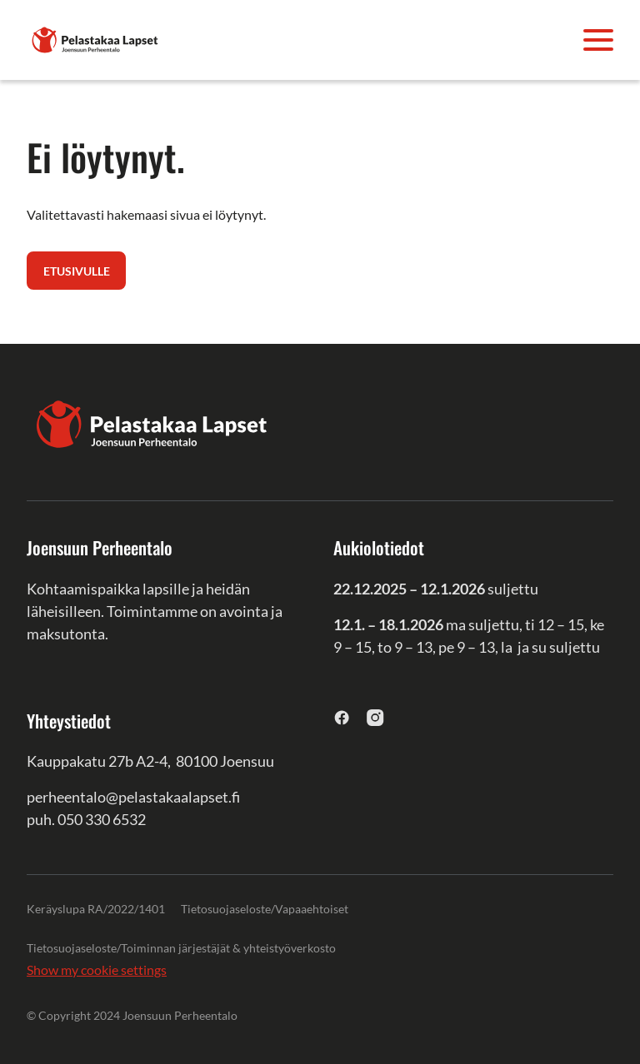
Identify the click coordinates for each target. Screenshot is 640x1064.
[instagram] (375, 717)
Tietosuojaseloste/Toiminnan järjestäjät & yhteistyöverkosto (181, 948)
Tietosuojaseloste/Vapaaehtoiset (264, 909)
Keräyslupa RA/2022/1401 (96, 909)
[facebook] (342, 717)
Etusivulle (76, 271)
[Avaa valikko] (598, 40)
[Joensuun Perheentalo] (95, 38)
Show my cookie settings (97, 969)
